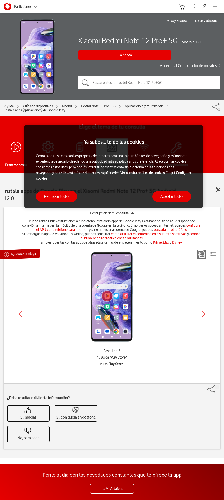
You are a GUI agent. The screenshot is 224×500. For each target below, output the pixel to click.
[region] (113, 166)
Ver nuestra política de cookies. (142, 173)
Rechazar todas (56, 196)
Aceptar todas (171, 196)
